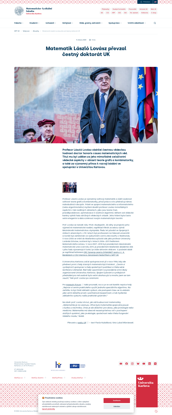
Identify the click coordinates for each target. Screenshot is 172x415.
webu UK (82, 323)
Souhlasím (117, 400)
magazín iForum (73, 285)
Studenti (33, 23)
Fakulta (17, 23)
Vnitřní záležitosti (136, 23)
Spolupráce (114, 23)
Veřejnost (66, 23)
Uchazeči (50, 23)
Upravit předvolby (48, 409)
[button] (18, 23)
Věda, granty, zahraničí (89, 23)
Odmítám (116, 406)
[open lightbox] (69, 187)
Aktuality (36, 31)
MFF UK (16, 31)
